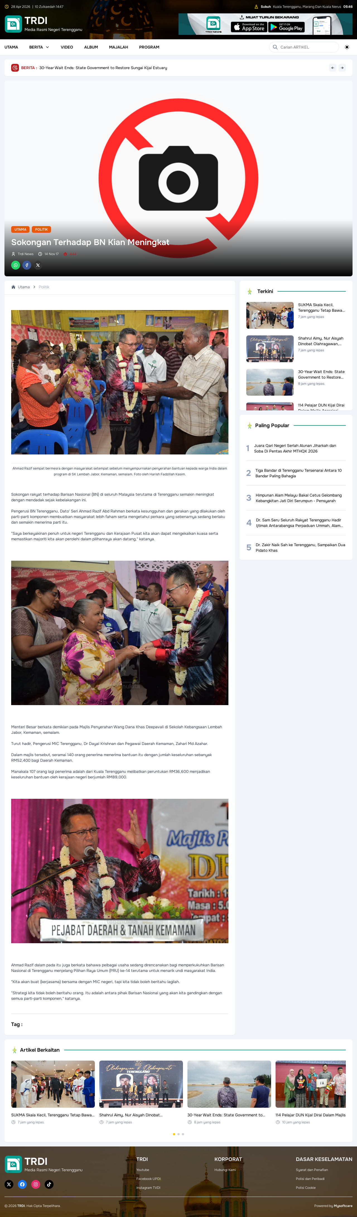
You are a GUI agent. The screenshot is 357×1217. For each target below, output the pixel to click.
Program (149, 47)
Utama (11, 47)
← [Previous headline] (332, 67)
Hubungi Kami (225, 1170)
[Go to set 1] (174, 1134)
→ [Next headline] (342, 67)
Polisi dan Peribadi (310, 1179)
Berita (39, 47)
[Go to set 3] (183, 1134)
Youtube (142, 1170)
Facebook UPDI (148, 1179)
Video (67, 47)
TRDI (21, 1206)
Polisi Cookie (306, 1187)
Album (91, 47)
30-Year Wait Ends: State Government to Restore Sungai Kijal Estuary (103, 67)
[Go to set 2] (178, 1134)
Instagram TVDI (148, 1187)
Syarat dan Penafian (312, 1170)
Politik (41, 229)
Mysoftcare (343, 1206)
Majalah (118, 47)
